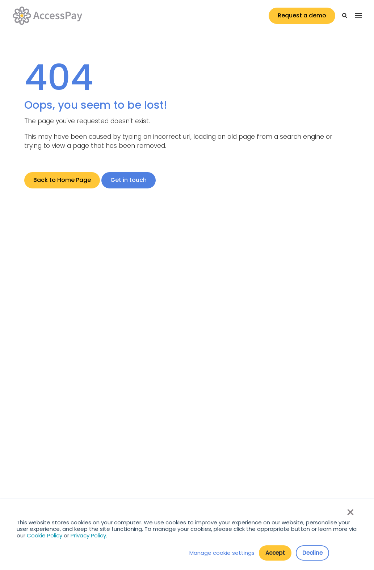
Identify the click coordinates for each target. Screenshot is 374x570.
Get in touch (128, 180)
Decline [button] (312, 553)
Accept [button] (275, 553)
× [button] (350, 512)
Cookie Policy (44, 535)
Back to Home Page (62, 180)
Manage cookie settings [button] (222, 553)
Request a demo (302, 15)
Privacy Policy (88, 535)
